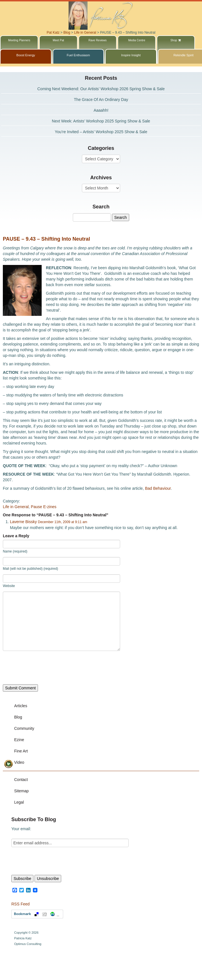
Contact (21, 779)
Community (24, 728)
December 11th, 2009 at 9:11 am (62, 522)
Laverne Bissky (23, 521)
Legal (19, 802)
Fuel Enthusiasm (78, 55)
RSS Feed (20, 904)
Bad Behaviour (158, 488)
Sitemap (21, 791)
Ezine (19, 739)
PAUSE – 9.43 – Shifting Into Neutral (46, 239)
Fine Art (21, 751)
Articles (20, 706)
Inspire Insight (131, 55)
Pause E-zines (43, 506)
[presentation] (46, 668)
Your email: (21, 829)
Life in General (16, 506)
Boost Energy (25, 55)
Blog (18, 717)
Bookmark (37, 914)
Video (19, 762)
